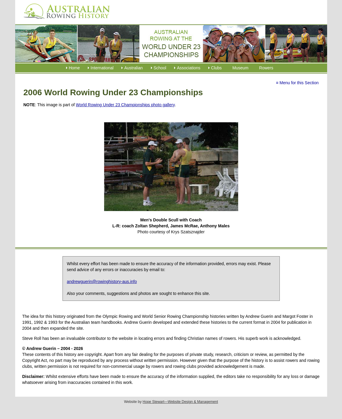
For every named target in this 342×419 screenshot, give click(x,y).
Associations (188, 67)
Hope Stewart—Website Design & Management (180, 402)
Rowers (266, 67)
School (160, 67)
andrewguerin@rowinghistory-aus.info (102, 281)
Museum (240, 67)
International (101, 67)
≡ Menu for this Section (297, 82)
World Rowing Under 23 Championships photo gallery (125, 104)
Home (74, 67)
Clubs (216, 67)
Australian (133, 67)
